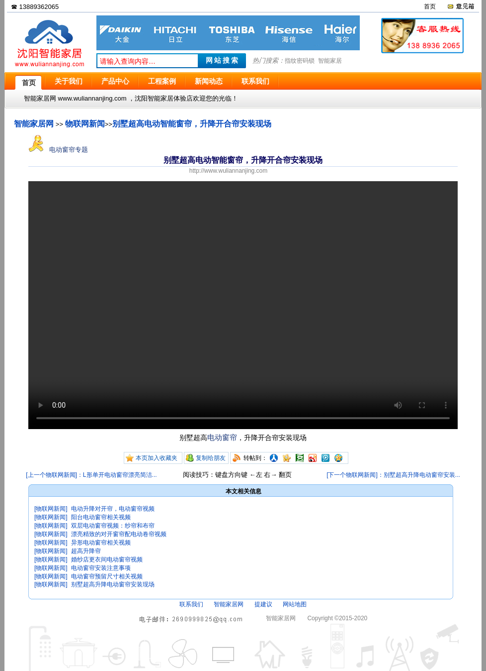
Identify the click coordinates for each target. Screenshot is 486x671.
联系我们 (191, 604)
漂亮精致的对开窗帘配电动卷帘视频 (118, 534)
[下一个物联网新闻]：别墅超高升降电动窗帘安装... (393, 474)
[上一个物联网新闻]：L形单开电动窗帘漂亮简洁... (91, 474)
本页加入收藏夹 (156, 457)
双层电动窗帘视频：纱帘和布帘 (113, 525)
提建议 (263, 604)
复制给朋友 (211, 457)
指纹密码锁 (300, 60)
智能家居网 (34, 123)
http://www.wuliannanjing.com (228, 170)
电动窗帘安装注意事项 (101, 567)
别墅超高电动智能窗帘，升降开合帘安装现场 (191, 123)
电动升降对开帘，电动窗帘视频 (113, 508)
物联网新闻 (85, 123)
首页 (430, 6)
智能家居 (330, 60)
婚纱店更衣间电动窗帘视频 (107, 559)
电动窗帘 (222, 437)
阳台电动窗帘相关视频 (101, 517)
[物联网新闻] (51, 508)
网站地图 (295, 604)
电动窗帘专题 (58, 149)
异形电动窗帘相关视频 (101, 542)
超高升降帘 (86, 551)
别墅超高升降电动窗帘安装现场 (113, 584)
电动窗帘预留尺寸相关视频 (107, 576)
